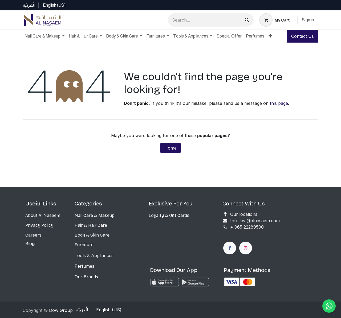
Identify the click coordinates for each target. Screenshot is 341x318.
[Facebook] (229, 248)
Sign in (308, 20)
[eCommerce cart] (274, 19)
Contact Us (302, 36)
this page (279, 103)
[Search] (247, 20)
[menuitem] (29, 5)
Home (170, 148)
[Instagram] (245, 248)
